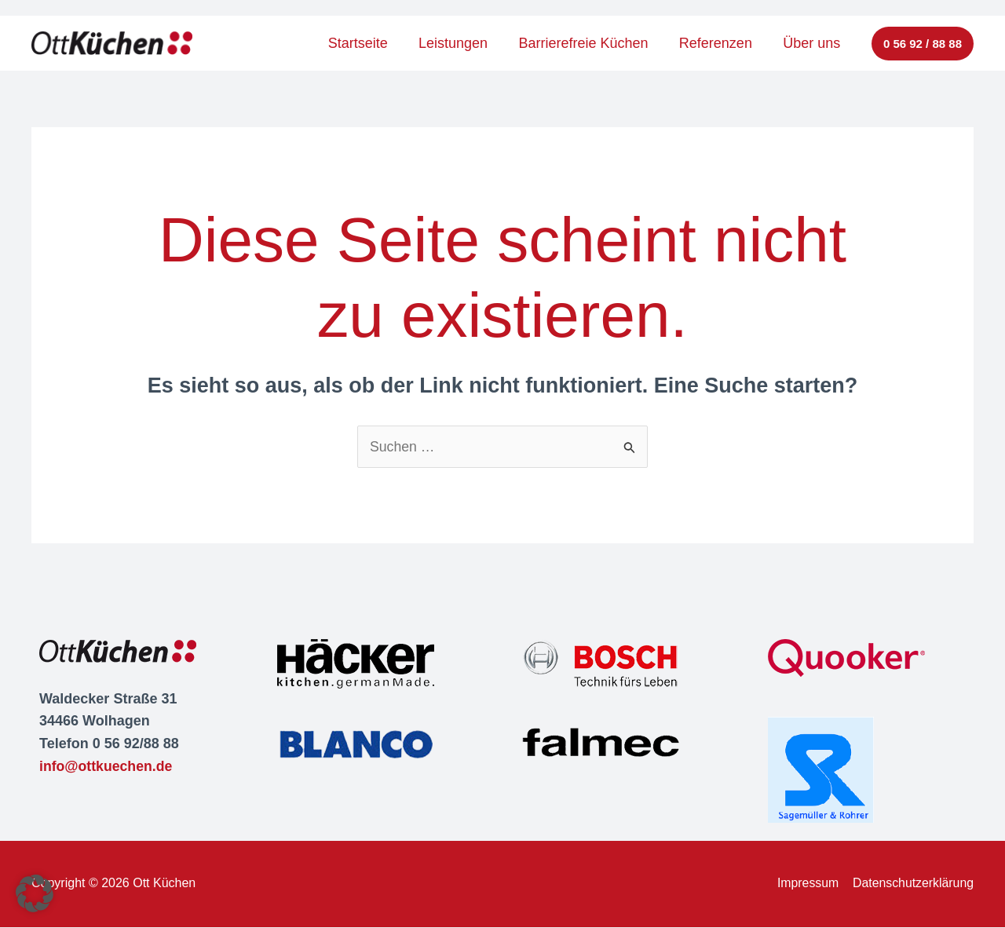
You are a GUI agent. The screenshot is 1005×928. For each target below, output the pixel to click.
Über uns (813, 43)
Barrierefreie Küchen (590, 43)
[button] (923, 43)
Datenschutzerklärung (912, 883)
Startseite (370, 43)
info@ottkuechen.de (107, 766)
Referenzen (719, 43)
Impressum (806, 883)
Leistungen (462, 43)
